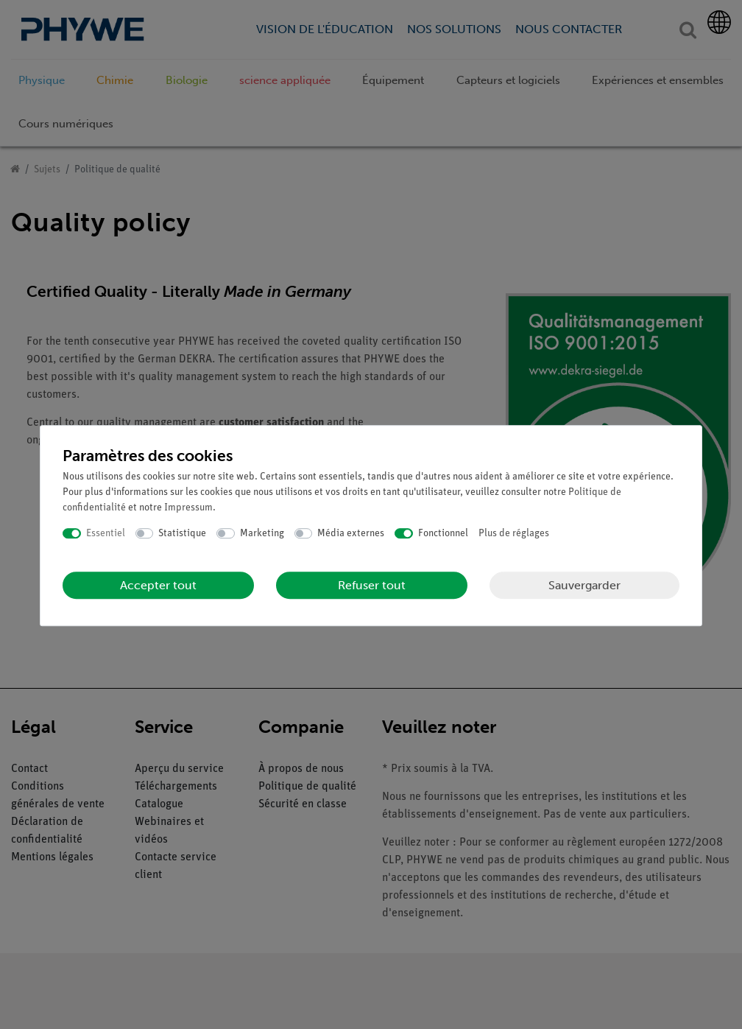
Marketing (262, 533)
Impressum (188, 507)
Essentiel (105, 533)
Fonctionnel (443, 533)
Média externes (350, 533)
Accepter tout (158, 585)
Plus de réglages (513, 533)
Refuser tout (372, 585)
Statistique (182, 533)
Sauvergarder (584, 585)
